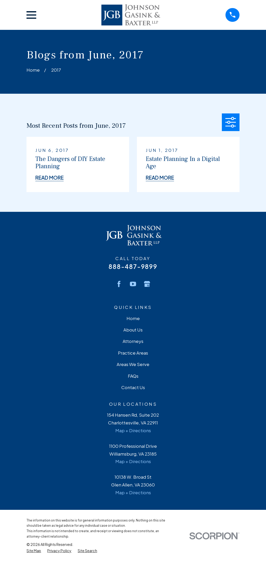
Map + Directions (133, 430)
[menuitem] (33, 550)
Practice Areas (133, 353)
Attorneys (133, 341)
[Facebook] (119, 284)
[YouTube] (133, 284)
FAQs (133, 376)
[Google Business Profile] (147, 284)
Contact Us (133, 387)
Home (133, 318)
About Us (133, 330)
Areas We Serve (133, 364)
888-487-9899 (133, 266)
